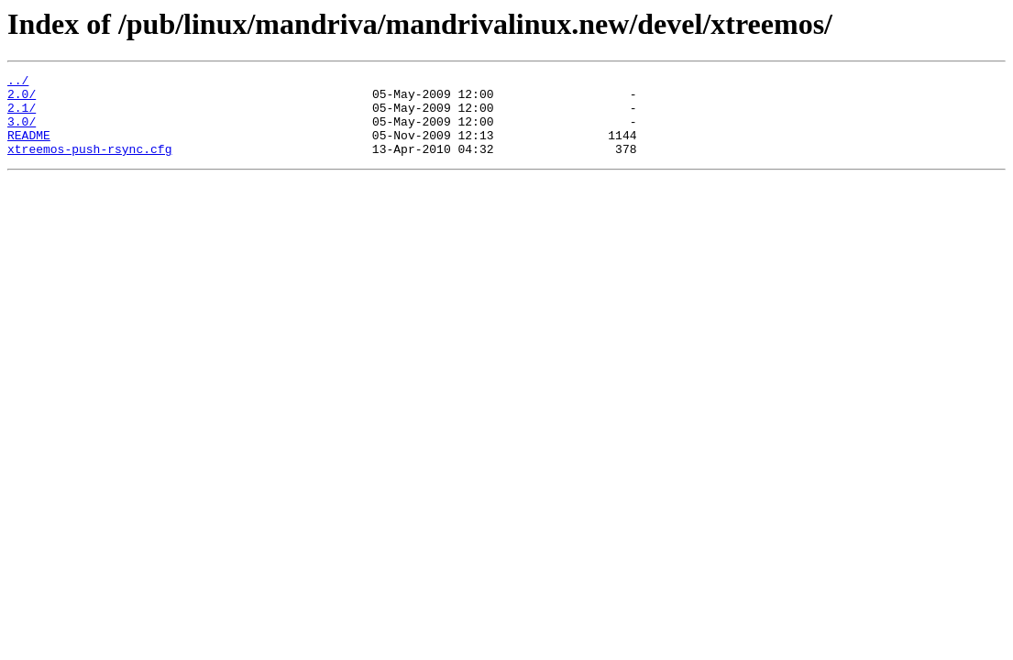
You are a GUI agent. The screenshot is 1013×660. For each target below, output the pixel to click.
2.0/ (21, 99)
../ (17, 82)
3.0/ (21, 132)
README (28, 148)
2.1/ (21, 115)
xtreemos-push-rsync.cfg (89, 165)
